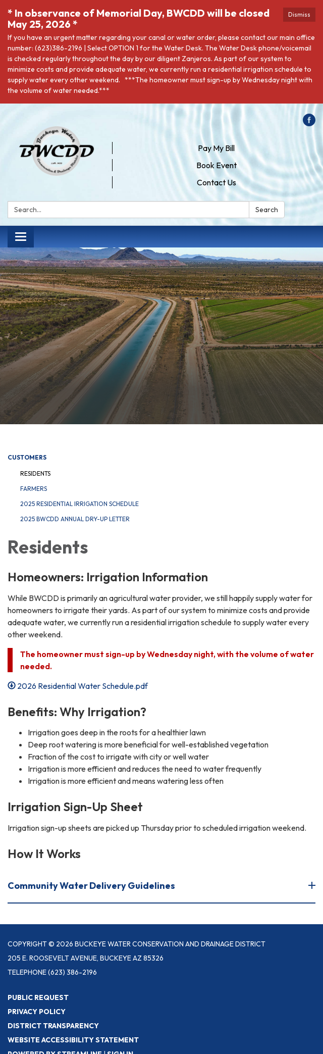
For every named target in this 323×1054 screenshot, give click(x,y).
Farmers (33, 488)
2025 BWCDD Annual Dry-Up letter (75, 519)
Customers (27, 457)
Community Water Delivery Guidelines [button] (92, 885)
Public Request (38, 997)
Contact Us (216, 182)
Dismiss (299, 14)
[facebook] (309, 123)
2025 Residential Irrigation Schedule (79, 504)
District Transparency (53, 1025)
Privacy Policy (37, 1011)
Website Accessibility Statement (73, 1039)
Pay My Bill (216, 148)
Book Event (216, 165)
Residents (35, 473)
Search (266, 209)
